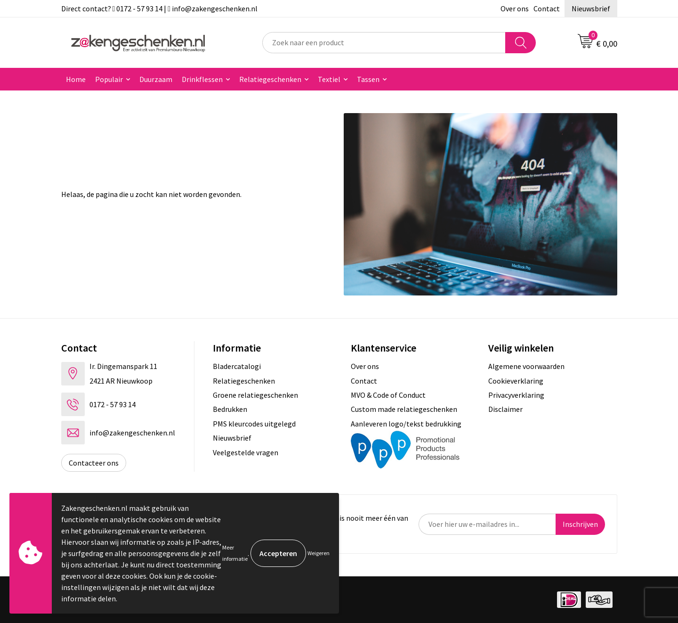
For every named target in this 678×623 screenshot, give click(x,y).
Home (76, 79)
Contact (546, 8)
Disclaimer (505, 409)
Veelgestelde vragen (245, 452)
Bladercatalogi (237, 366)
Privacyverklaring (516, 395)
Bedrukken (230, 409)
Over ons (514, 8)
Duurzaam (155, 79)
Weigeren (318, 553)
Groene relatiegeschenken (255, 395)
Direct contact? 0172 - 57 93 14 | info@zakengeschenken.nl (159, 8)
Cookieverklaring (515, 380)
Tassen (368, 79)
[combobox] (384, 42)
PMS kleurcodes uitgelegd (254, 423)
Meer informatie (235, 553)
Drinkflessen (202, 79)
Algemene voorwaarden (526, 366)
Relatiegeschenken (270, 79)
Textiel (329, 79)
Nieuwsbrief (591, 8)
